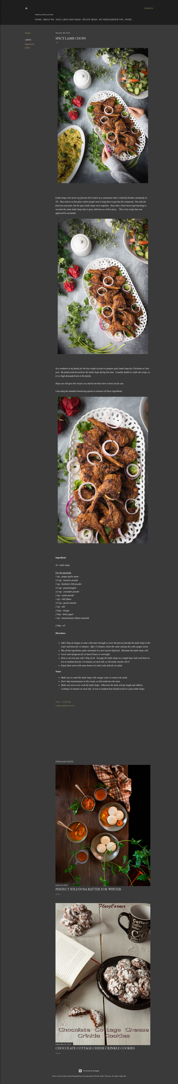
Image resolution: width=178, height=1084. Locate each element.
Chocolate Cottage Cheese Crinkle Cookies (95, 1048)
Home (38, 19)
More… (129, 19)
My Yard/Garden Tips (111, 19)
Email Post (66, 702)
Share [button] (27, 33)
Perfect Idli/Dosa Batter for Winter (88, 889)
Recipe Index (89, 19)
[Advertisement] (102, 734)
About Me (48, 19)
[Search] (148, 8)
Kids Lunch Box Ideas (68, 19)
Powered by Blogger (89, 1070)
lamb (27, 48)
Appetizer (29, 44)
